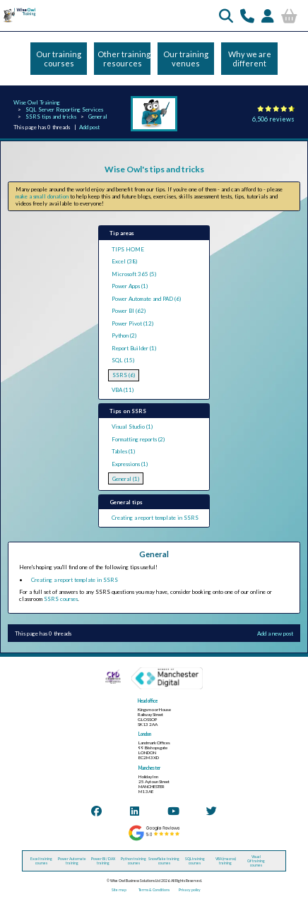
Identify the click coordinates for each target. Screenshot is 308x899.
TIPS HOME (128, 249)
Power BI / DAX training (103, 861)
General (97, 116)
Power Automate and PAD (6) (146, 298)
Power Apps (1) (130, 286)
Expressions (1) (130, 464)
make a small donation (42, 196)
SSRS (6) (123, 375)
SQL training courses (195, 861)
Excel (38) (124, 261)
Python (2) (124, 335)
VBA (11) (123, 389)
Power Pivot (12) (132, 323)
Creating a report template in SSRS (155, 517)
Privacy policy (190, 890)
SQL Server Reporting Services (64, 109)
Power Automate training (72, 861)
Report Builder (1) (134, 348)
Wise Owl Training (36, 102)
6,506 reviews (273, 119)
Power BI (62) (129, 310)
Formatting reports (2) (138, 439)
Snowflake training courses (163, 861)
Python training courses (133, 861)
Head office (148, 700)
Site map (119, 890)
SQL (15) (123, 360)
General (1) (125, 478)
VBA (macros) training (225, 861)
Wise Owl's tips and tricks (154, 169)
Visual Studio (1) (132, 426)
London (144, 734)
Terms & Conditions (154, 890)
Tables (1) (123, 451)
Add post (89, 127)
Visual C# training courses (256, 861)
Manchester (149, 768)
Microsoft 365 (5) (134, 274)
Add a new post (275, 633)
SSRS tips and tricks (50, 116)
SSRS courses (61, 598)
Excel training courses (41, 861)
